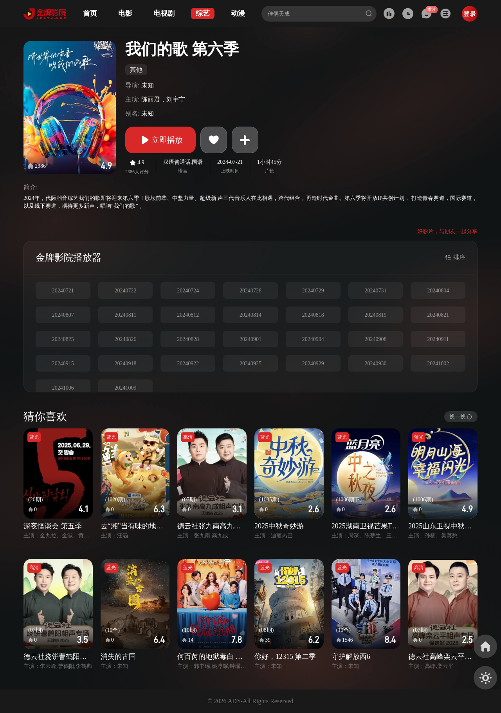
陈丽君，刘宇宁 (163, 99)
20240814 (250, 315)
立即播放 (160, 140)
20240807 (63, 315)
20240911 (438, 339)
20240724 (188, 291)
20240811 (125, 315)
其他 (136, 69)
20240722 (126, 291)
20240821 (438, 315)
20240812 (188, 315)
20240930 (375, 363)
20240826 (126, 339)
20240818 (313, 315)
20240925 (250, 363)
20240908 (375, 339)
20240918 (126, 363)
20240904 (313, 339)
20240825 (63, 339)
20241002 (438, 363)
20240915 (63, 363)
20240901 (250, 339)
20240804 (438, 291)
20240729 (313, 291)
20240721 (63, 291)
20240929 (313, 363)
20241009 (126, 388)
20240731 (375, 291)
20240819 (375, 315)
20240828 (188, 339)
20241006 (63, 388)
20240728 (250, 291)
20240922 (188, 363)
